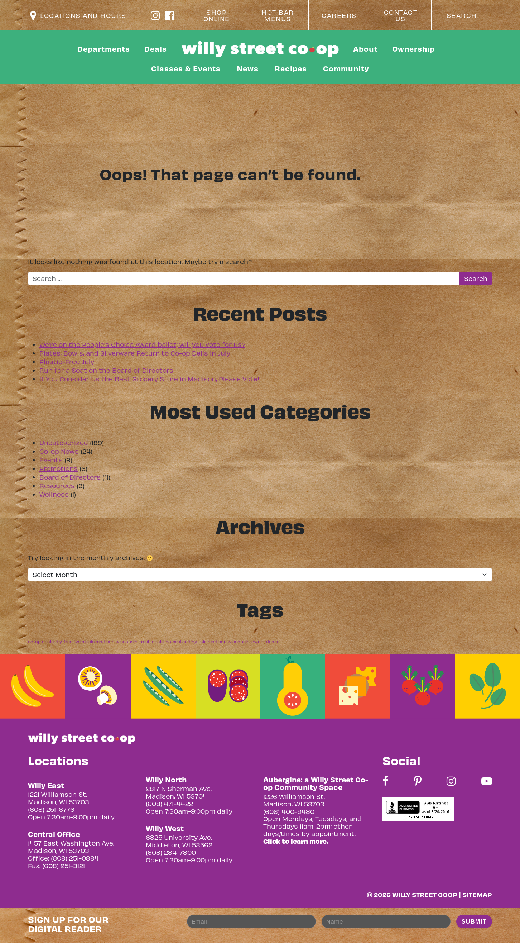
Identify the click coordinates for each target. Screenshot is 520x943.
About (365, 48)
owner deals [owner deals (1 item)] (264, 641)
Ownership (413, 48)
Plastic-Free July (66, 361)
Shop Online (216, 15)
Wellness (54, 494)
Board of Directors (70, 477)
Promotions (58, 468)
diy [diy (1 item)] (59, 641)
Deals (155, 48)
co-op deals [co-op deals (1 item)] (41, 641)
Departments (103, 48)
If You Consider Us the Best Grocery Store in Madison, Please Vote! (149, 378)
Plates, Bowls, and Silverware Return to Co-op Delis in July (134, 353)
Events (51, 459)
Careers (339, 15)
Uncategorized (63, 442)
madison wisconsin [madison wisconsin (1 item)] (229, 641)
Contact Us (401, 15)
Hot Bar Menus (277, 15)
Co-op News (59, 451)
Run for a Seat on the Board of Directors (106, 370)
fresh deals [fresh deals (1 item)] (151, 641)
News (248, 68)
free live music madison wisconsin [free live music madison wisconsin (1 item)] (101, 641)
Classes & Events (186, 68)
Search (462, 15)
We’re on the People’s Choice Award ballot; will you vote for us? (142, 344)
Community (346, 68)
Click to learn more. (295, 841)
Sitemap (477, 894)
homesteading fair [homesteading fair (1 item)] (185, 641)
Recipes (291, 68)
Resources (57, 485)
